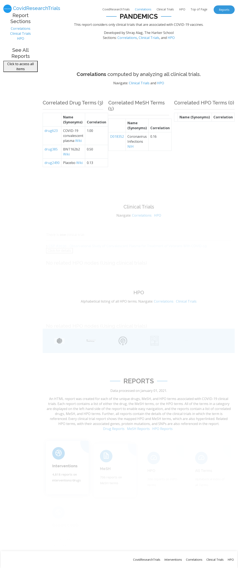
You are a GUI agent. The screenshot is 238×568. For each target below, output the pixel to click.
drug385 (51, 157)
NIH (130, 154)
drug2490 (52, 170)
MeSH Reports (138, 436)
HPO (182, 9)
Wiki (78, 148)
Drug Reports (114, 436)
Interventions (64, 471)
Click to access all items (20, 68)
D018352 (117, 144)
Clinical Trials (165, 9)
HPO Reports (162, 436)
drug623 (51, 138)
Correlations (143, 9)
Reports (224, 10)
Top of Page (199, 9)
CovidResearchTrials (116, 9)
